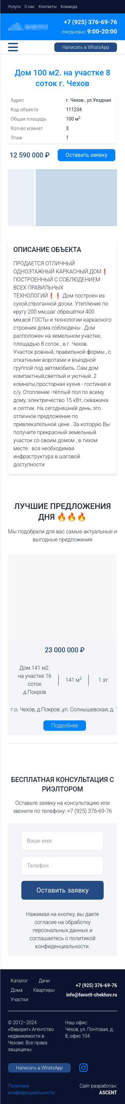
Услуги (14, 6)
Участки (19, 999)
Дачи (44, 980)
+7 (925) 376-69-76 (90, 21)
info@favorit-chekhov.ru (91, 994)
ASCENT (108, 1092)
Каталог (19, 980)
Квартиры (44, 990)
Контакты (48, 6)
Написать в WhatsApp (85, 47)
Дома (17, 990)
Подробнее (64, 725)
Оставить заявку (86, 155)
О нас (30, 6)
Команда (69, 6)
